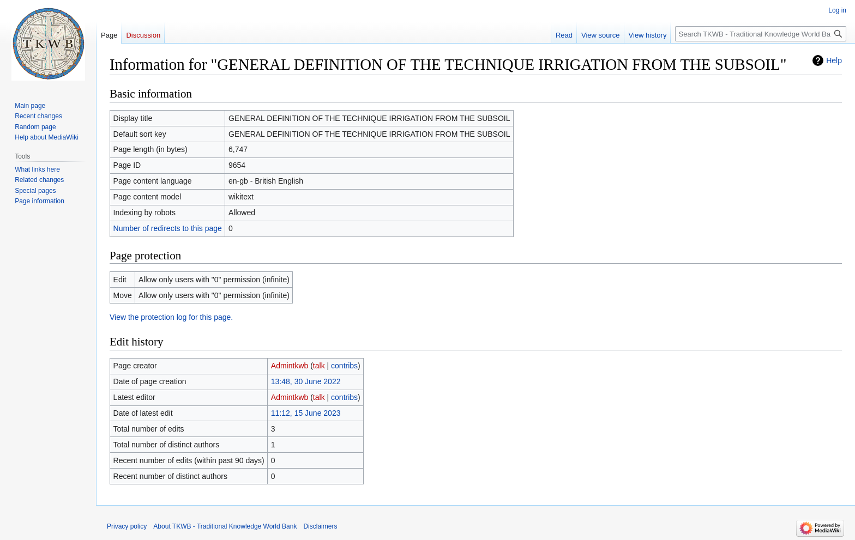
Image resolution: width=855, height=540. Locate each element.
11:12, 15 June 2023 (306, 413)
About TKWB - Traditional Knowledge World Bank (225, 526)
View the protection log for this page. (171, 317)
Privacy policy (127, 526)
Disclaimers (320, 526)
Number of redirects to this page (167, 228)
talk (319, 365)
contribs (344, 365)
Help (834, 60)
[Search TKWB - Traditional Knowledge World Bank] (760, 33)
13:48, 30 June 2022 (306, 381)
